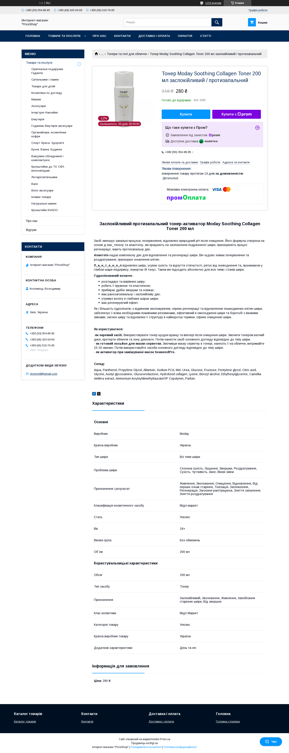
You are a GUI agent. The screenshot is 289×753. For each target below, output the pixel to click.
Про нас (99, 36)
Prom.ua (165, 739)
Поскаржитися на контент (146, 747)
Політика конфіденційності (180, 747)
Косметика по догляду (46, 93)
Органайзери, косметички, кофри (49, 134)
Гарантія (185, 36)
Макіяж (36, 99)
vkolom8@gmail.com (43, 373)
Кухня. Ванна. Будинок (46, 149)
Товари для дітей (43, 86)
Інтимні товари (41, 197)
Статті (205, 36)
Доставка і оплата (154, 36)
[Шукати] (216, 22)
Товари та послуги (64, 36)
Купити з (236, 114)
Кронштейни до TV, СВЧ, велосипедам (48, 168)
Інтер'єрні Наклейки (44, 112)
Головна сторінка (228, 721)
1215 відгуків (213, 3)
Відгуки (31, 230)
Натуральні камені (43, 203)
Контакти (122, 36)
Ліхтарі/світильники (44, 177)
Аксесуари (38, 106)
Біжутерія (37, 119)
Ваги (34, 184)
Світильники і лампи (45, 79)
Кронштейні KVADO (44, 210)
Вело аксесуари (42, 190)
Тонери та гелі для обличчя (127, 54)
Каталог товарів (25, 721)
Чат (271, 742)
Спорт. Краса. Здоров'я (47, 142)
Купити (186, 114)
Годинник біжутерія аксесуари (51, 125)
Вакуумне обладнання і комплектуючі (47, 158)
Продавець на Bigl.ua (144, 743)
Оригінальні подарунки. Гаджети (47, 71)
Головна (33, 36)
